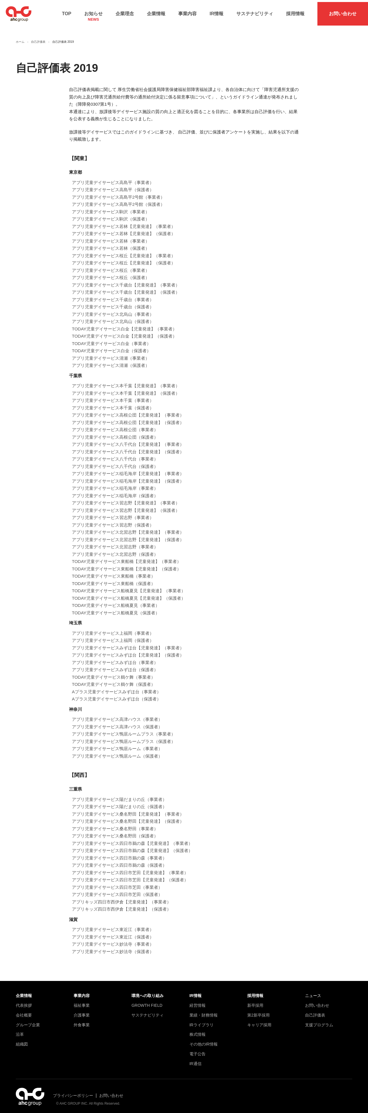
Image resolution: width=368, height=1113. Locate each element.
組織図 (22, 1039)
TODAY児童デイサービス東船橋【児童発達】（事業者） (126, 557)
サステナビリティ (254, 11)
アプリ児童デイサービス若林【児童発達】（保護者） (123, 229)
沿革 (20, 1030)
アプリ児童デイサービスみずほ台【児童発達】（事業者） (128, 643)
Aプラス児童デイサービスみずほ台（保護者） (116, 694)
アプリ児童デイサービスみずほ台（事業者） (115, 658)
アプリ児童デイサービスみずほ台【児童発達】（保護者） (128, 651)
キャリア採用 (259, 1020)
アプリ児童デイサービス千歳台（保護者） (113, 302)
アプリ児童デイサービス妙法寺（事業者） (113, 939)
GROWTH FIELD (146, 1001)
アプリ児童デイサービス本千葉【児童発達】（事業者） (126, 381)
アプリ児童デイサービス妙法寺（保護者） (113, 947)
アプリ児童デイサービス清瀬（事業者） (111, 353)
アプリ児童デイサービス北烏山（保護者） (113, 317)
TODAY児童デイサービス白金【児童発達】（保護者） (124, 332)
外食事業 (82, 1020)
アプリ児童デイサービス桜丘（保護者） (111, 273)
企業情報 (156, 11)
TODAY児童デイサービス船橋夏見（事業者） (116, 601)
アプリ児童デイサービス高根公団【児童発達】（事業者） (128, 411)
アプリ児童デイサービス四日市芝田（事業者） (117, 882)
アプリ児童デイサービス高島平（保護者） (113, 185)
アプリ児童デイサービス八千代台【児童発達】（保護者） (128, 447)
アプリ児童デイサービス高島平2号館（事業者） (118, 192)
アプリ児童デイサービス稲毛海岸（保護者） (115, 491)
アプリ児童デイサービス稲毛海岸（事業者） (115, 484)
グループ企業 (28, 1020)
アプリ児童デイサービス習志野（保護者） (113, 520)
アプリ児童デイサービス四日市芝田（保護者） (117, 890)
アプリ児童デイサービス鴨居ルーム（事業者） (117, 744)
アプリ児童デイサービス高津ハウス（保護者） (117, 722)
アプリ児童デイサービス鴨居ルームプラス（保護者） (123, 737)
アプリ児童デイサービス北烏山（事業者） (113, 309)
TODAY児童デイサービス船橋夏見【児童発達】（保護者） (128, 593)
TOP (66, 11)
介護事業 (82, 1011)
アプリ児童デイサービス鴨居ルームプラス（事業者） (123, 729)
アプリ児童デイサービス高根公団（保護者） (115, 432)
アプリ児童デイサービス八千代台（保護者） (115, 462)
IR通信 (195, 1059)
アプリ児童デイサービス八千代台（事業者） (115, 454)
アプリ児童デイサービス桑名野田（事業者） (115, 824)
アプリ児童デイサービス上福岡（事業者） (113, 628)
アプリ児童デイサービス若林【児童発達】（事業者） (123, 222)
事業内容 (187, 11)
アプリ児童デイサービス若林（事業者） (111, 236)
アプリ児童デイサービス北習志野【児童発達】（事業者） (128, 528)
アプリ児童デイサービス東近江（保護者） (113, 932)
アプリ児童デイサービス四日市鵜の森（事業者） (119, 853)
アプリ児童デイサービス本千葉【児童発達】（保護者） (126, 388)
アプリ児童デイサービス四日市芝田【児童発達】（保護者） (130, 875)
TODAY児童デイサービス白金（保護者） (111, 346)
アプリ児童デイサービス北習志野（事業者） (115, 542)
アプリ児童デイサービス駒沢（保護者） (111, 214)
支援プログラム (319, 1020)
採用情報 (295, 11)
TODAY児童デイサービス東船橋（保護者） (113, 579)
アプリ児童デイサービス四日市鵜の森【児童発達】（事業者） (132, 839)
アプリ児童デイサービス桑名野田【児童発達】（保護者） (128, 816)
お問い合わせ (342, 11)
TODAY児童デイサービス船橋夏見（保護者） (116, 608)
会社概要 (24, 1011)
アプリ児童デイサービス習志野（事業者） (113, 513)
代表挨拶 (24, 1001)
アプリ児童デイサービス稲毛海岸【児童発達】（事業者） (128, 469)
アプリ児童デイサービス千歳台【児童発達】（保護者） (126, 288)
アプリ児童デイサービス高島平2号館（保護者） (118, 200)
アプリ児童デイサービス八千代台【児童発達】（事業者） (128, 440)
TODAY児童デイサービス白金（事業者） (111, 339)
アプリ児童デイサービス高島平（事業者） (113, 178)
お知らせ (93, 13)
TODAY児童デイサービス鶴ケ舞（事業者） (113, 672)
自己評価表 (315, 1011)
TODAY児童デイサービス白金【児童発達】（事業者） (124, 324)
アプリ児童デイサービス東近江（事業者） (113, 925)
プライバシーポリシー (73, 1091)
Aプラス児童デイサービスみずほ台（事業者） (116, 687)
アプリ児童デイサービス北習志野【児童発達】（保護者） (128, 535)
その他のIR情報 (203, 1039)
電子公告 (197, 1049)
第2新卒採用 (258, 1011)
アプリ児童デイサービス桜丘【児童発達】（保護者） (123, 258)
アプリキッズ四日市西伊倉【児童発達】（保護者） (121, 904)
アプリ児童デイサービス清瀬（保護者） (111, 361)
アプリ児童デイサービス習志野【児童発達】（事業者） (126, 498)
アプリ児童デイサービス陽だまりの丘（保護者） (119, 802)
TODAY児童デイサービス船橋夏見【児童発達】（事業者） (128, 586)
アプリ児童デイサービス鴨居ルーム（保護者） (117, 751)
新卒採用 (255, 1001)
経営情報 (197, 1001)
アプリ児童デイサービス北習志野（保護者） (115, 549)
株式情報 (197, 1030)
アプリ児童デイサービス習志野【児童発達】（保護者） (126, 506)
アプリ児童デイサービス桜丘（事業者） (111, 266)
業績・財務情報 (203, 1011)
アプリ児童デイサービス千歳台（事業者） (113, 295)
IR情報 (216, 11)
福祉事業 (82, 1001)
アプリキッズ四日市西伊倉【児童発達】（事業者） (121, 897)
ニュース (313, 991)
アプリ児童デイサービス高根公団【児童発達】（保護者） (128, 418)
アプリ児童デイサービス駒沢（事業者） (111, 207)
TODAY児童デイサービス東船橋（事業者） (113, 572)
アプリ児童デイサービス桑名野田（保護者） (115, 831)
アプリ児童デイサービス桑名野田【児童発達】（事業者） (128, 809)
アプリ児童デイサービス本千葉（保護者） (113, 403)
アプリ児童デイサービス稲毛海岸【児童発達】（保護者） (128, 476)
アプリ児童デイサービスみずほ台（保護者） (115, 665)
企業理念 (125, 11)
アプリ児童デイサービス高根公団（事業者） (115, 425)
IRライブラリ (201, 1020)
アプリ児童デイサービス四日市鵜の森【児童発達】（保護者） (132, 846)
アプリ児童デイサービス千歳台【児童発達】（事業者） (126, 280)
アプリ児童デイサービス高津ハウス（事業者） (117, 715)
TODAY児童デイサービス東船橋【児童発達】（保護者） (126, 564)
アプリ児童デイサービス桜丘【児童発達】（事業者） (123, 251)
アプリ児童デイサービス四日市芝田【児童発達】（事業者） (130, 868)
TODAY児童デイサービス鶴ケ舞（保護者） (113, 680)
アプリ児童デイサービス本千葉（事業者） (113, 396)
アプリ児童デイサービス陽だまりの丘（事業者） (119, 795)
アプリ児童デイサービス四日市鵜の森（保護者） (119, 860)
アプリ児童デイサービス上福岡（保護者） (113, 636)
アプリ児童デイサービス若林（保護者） (111, 244)
